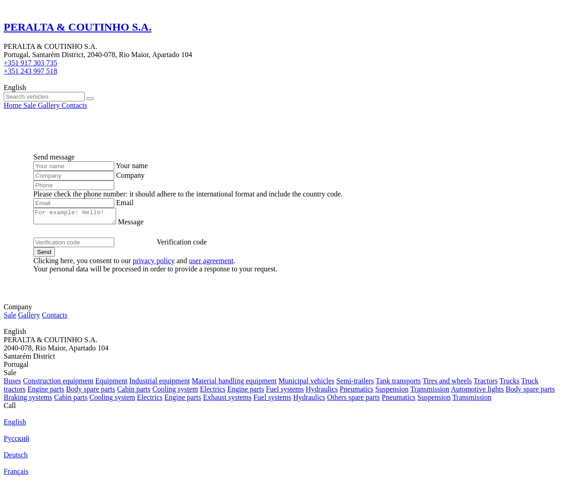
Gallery (29, 318)
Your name (132, 165)
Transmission (429, 392)
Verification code (182, 245)
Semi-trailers (355, 383)
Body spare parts (90, 392)
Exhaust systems (227, 400)
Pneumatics (356, 392)
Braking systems (28, 400)
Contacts (55, 318)
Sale (10, 318)
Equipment (111, 383)
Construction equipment (58, 383)
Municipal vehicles (306, 383)
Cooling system (175, 392)
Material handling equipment (234, 383)
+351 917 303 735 (30, 63)
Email (124, 203)
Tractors (486, 383)
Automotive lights (477, 392)
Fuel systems (285, 392)
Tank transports (398, 383)
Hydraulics (322, 392)
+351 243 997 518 (30, 71)
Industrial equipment (159, 383)
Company (130, 175)
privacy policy (154, 263)
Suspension (392, 392)
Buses (12, 383)
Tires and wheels (447, 383)
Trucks (509, 383)
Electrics (212, 392)
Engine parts (45, 392)
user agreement (211, 263)
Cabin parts (133, 392)
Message (140, 224)
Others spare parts (353, 400)
